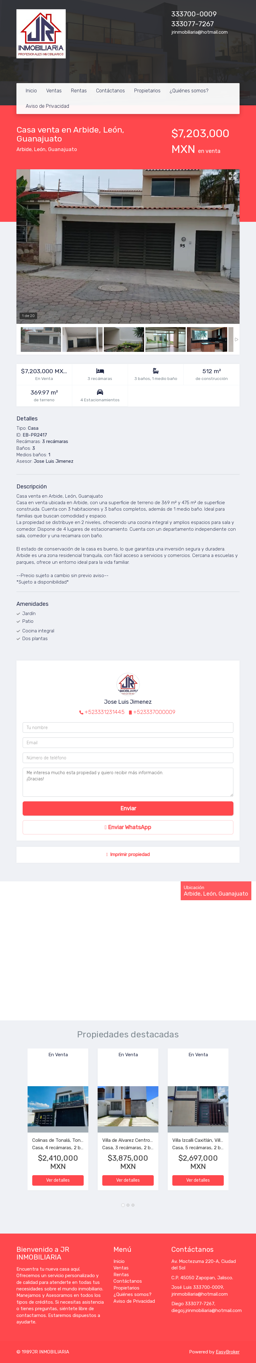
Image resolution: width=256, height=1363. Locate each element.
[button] (22, 1122)
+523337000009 (154, 712)
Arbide (24, 149)
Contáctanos (110, 91)
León (40, 149)
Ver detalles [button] (58, 1180)
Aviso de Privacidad (47, 106)
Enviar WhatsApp (128, 827)
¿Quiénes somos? (189, 91)
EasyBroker (228, 1352)
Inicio (31, 91)
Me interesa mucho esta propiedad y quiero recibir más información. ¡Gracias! (128, 782)
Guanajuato (62, 149)
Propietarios (147, 91)
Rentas (79, 91)
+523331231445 (105, 712)
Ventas (54, 91)
